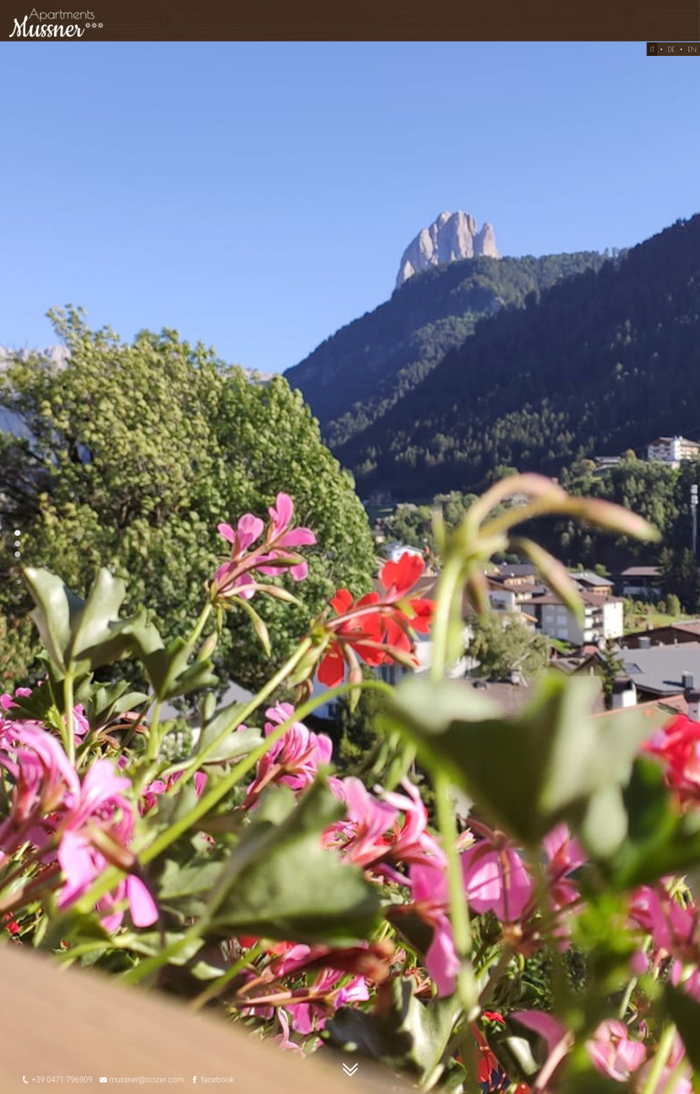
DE (671, 56)
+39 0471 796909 (53, 1079)
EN (692, 56)
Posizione (435, 26)
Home (176, 26)
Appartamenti (248, 26)
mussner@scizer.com (138, 1079)
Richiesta (498, 26)
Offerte (322, 26)
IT (652, 56)
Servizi (377, 26)
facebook (209, 1079)
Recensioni (650, 26)
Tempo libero (572, 26)
